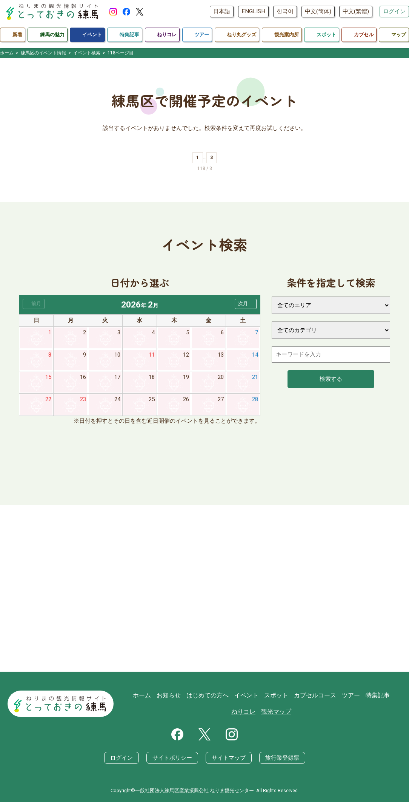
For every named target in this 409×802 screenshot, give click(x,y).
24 (117, 399)
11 (152, 355)
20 (221, 377)
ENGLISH (253, 11)
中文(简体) (318, 11)
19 (186, 377)
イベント (235, 695)
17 (117, 377)
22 (48, 399)
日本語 (221, 11)
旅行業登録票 (282, 758)
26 (186, 399)
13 (221, 355)
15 (48, 377)
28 (255, 399)
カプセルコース (300, 695)
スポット (263, 695)
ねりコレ (388, 695)
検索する (331, 379)
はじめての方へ (198, 695)
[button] (246, 304)
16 (83, 377)
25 (152, 399)
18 (152, 377)
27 (221, 399)
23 (83, 399)
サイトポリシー (172, 758)
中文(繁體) (356, 11)
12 (186, 355)
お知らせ (161, 695)
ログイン (394, 11)
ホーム (136, 695)
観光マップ (263, 712)
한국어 (285, 11)
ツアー (334, 695)
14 (255, 355)
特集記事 (359, 695)
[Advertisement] (204, 588)
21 (255, 377)
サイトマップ (229, 758)
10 (117, 355)
